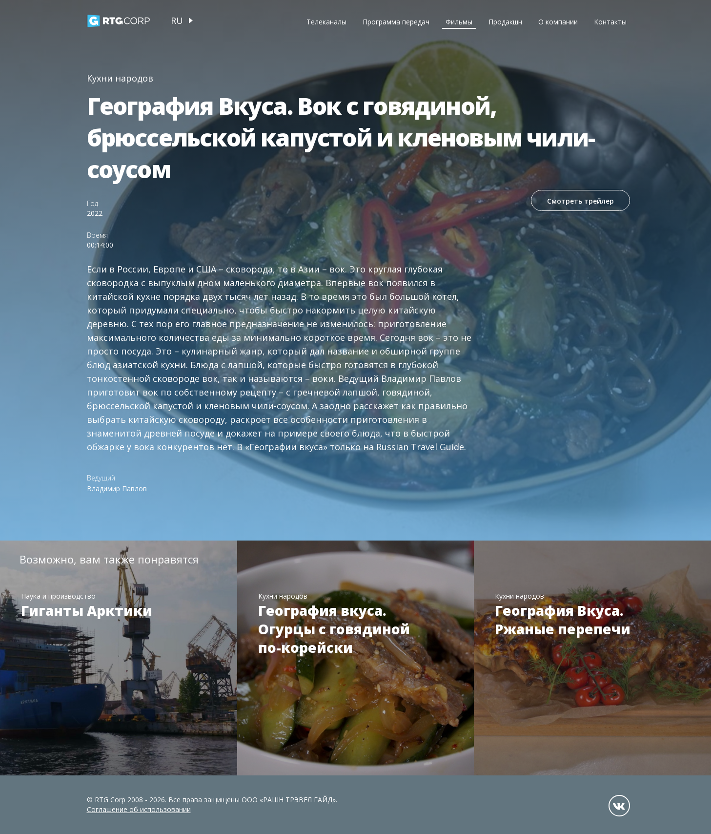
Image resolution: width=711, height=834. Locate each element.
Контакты (610, 21)
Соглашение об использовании (139, 809)
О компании (558, 21)
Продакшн (505, 21)
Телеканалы (326, 21)
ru (177, 20)
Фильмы (459, 21)
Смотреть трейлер (579, 201)
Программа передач (396, 21)
